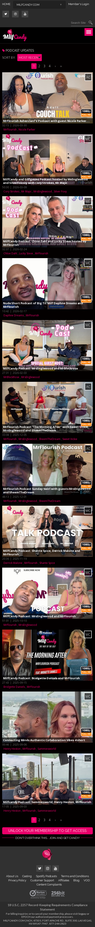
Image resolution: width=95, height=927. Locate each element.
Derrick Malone (13, 563)
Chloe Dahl (10, 253)
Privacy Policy (17, 880)
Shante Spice (47, 563)
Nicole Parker (27, 129)
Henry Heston (12, 749)
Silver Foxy (60, 191)
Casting (27, 876)
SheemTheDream (49, 439)
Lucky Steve (26, 253)
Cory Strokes (11, 191)
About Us (12, 876)
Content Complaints (49, 884)
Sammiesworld (47, 749)
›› (61, 66)
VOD (87, 880)
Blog (76, 880)
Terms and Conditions (75, 876)
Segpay (82, 913)
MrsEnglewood (42, 191)
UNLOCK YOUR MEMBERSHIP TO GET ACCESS (47, 831)
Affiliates (63, 880)
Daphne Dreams (14, 315)
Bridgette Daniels (14, 687)
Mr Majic (26, 191)
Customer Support (42, 880)
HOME (6, 4)
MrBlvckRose (11, 377)
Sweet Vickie (69, 439)
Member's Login (78, 4)
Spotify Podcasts (46, 876)
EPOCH (25, 916)
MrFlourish (10, 129)
